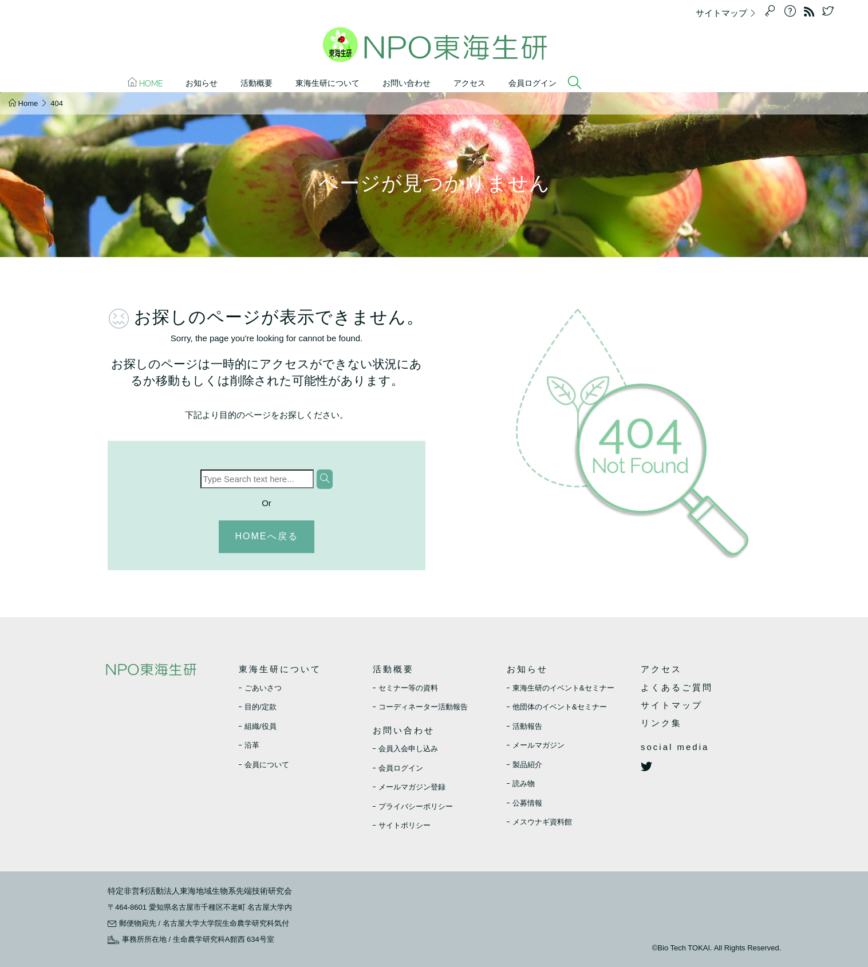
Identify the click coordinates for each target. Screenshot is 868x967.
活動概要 (393, 669)
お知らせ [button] (202, 83)
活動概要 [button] (256, 83)
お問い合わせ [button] (406, 83)
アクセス (469, 83)
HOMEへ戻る (266, 536)
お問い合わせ (404, 730)
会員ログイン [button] (532, 83)
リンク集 (661, 723)
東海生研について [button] (327, 83)
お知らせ (527, 669)
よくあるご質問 (677, 687)
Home (145, 82)
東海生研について (280, 669)
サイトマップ (729, 13)
